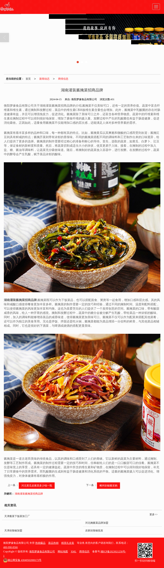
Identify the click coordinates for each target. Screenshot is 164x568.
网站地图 (63, 551)
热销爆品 (40, 542)
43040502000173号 (22, 560)
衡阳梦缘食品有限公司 (42, 551)
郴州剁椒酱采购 (108, 485)
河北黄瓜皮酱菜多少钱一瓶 (36, 485)
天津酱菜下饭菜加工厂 (17, 516)
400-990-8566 (10, 547)
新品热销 (53, 542)
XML (73, 551)
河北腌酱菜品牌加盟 (96, 522)
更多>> (153, 514)
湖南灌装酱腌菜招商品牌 (29, 493)
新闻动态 (44, 78)
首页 (28, 78)
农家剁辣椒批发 (94, 530)
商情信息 (63, 78)
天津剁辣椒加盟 (13, 530)
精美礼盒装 (67, 542)
